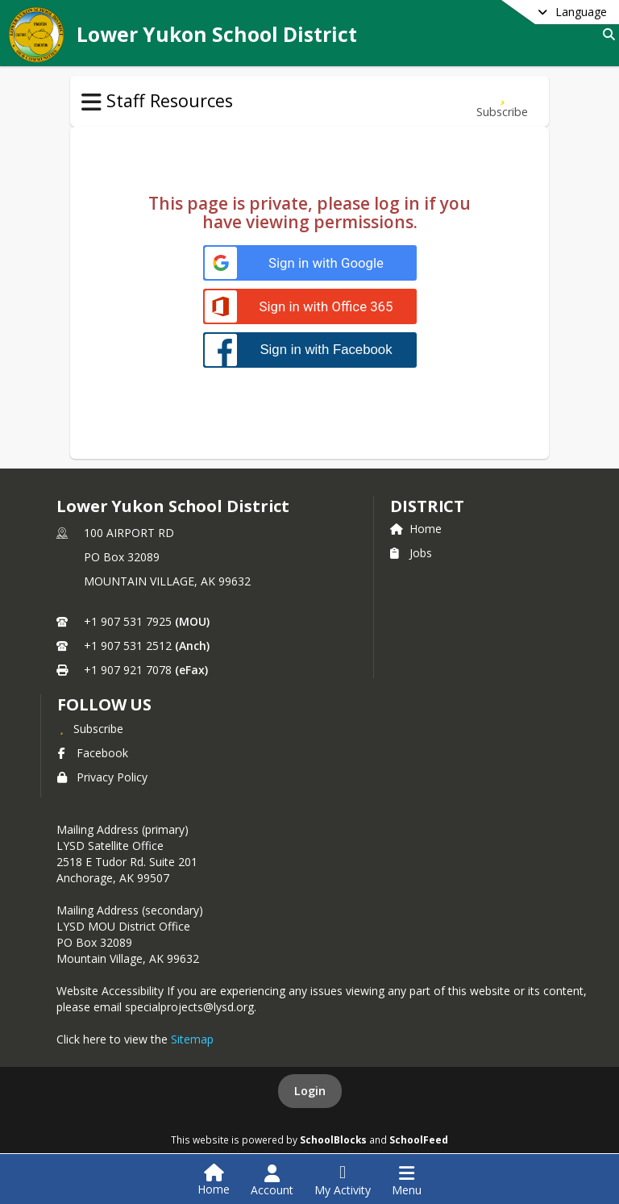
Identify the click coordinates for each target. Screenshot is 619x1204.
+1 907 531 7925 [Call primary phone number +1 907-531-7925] (128, 621)
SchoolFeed (418, 1139)
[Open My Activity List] (342, 1181)
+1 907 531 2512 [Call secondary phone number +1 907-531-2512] (128, 645)
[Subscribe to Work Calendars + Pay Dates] (502, 101)
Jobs (411, 552)
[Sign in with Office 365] (310, 307)
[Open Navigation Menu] (407, 1181)
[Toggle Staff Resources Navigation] (91, 102)
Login (310, 1090)
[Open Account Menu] (272, 1181)
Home (416, 528)
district (427, 506)
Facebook (92, 752)
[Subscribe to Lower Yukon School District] (90, 728)
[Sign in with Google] (310, 263)
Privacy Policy (102, 777)
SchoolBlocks (333, 1139)
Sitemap (192, 1039)
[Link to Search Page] (605, 34)
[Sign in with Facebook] (310, 349)
